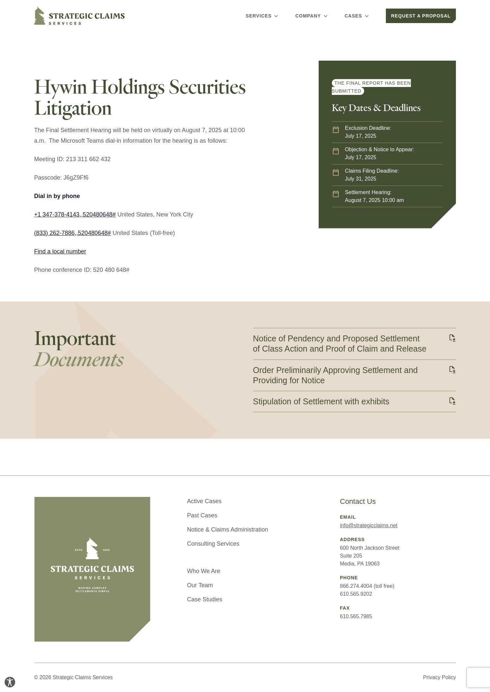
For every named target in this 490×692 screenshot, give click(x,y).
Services (262, 16)
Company (312, 16)
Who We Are (203, 571)
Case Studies (204, 599)
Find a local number (60, 251)
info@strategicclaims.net (369, 525)
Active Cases (204, 501)
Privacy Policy (439, 677)
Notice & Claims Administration (227, 529)
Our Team (200, 585)
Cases (357, 16)
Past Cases (202, 515)
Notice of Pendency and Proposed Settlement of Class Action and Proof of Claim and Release (340, 343)
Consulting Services (213, 543)
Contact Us (358, 501)
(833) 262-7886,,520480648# (72, 233)
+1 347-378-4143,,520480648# (75, 214)
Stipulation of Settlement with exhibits (321, 401)
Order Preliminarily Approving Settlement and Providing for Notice (335, 375)
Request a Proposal (421, 15)
